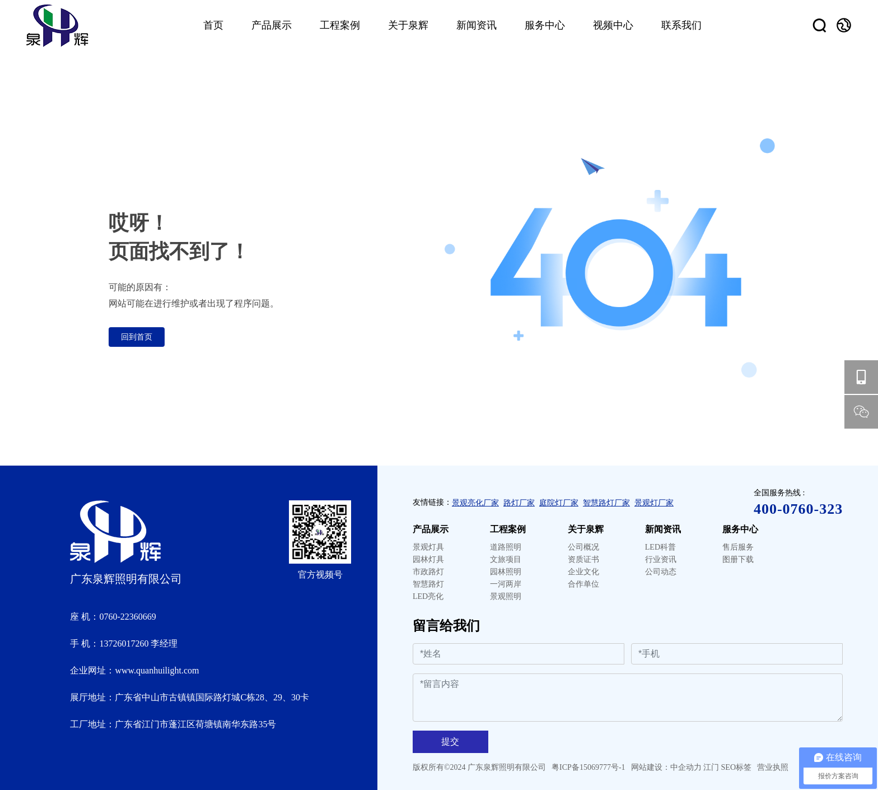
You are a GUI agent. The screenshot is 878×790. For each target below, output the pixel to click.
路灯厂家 (519, 503)
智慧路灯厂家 (606, 503)
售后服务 (738, 547)
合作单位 (583, 584)
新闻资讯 (663, 529)
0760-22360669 (127, 616)
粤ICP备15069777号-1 (588, 767)
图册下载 (738, 559)
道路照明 (505, 547)
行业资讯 (660, 559)
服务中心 (740, 529)
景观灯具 (428, 547)
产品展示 (431, 529)
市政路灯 (428, 572)
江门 (711, 767)
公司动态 (660, 572)
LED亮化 (428, 596)
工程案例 (508, 529)
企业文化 (583, 572)
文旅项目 (505, 559)
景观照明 (505, 596)
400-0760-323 (798, 509)
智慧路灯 (428, 584)
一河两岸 (505, 584)
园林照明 (505, 572)
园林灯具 (428, 559)
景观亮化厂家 (475, 503)
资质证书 (583, 559)
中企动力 (686, 767)
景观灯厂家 (654, 503)
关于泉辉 (586, 529)
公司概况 (583, 547)
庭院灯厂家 (558, 503)
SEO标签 (736, 767)
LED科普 (660, 547)
